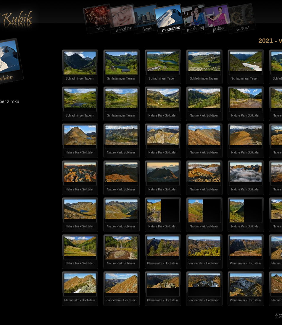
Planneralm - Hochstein (162, 263)
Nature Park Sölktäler (162, 115)
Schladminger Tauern (80, 78)
